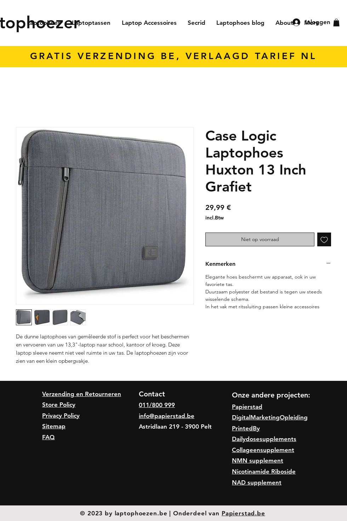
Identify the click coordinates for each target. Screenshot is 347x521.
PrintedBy (246, 428)
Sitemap (54, 426)
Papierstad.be (243, 513)
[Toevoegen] (324, 239)
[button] (336, 23)
